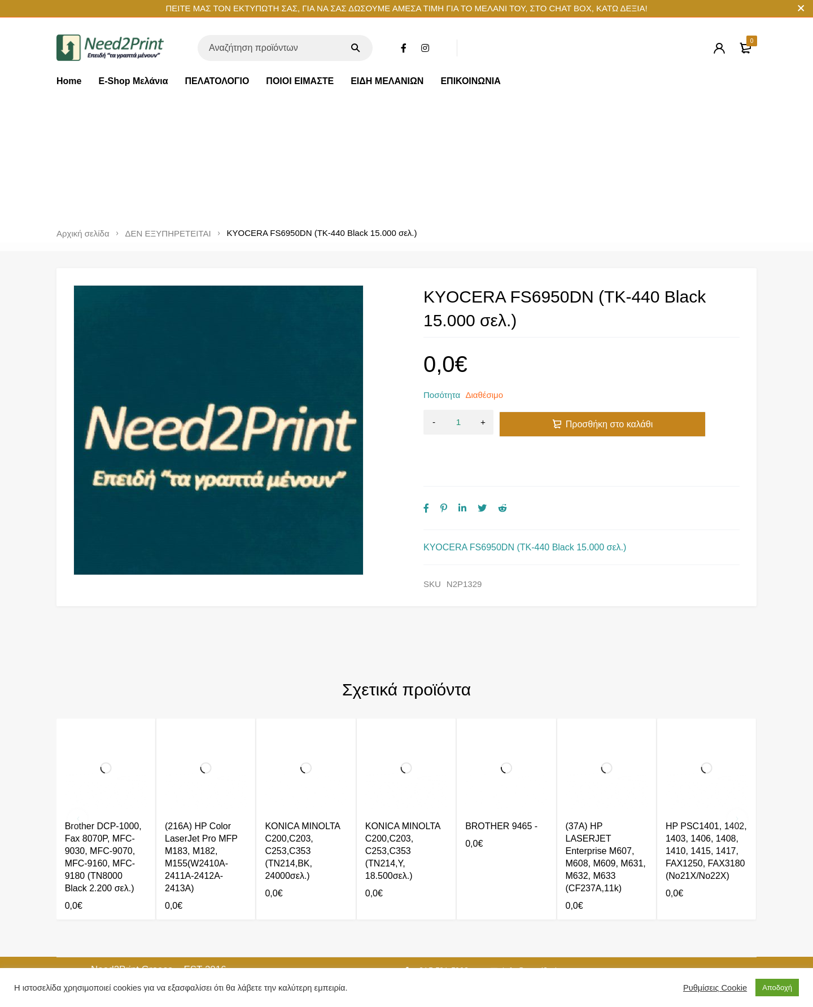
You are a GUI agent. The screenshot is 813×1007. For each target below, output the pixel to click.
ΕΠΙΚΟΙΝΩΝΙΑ (470, 81)
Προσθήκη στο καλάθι (609, 422)
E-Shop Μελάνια (133, 81)
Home (68, 81)
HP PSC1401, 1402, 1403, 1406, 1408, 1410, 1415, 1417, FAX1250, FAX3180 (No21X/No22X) (706, 836)
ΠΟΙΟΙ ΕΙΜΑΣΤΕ (300, 81)
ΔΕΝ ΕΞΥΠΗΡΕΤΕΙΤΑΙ (168, 234)
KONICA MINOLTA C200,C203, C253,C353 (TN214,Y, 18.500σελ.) (402, 836)
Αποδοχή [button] (777, 987)
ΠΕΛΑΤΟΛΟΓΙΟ (217, 81)
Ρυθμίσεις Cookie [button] (715, 987)
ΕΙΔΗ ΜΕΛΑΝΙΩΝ (387, 81)
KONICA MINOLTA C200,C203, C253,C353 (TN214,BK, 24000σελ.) (302, 836)
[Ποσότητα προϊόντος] (458, 423)
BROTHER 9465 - (501, 812)
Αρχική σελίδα (83, 234)
